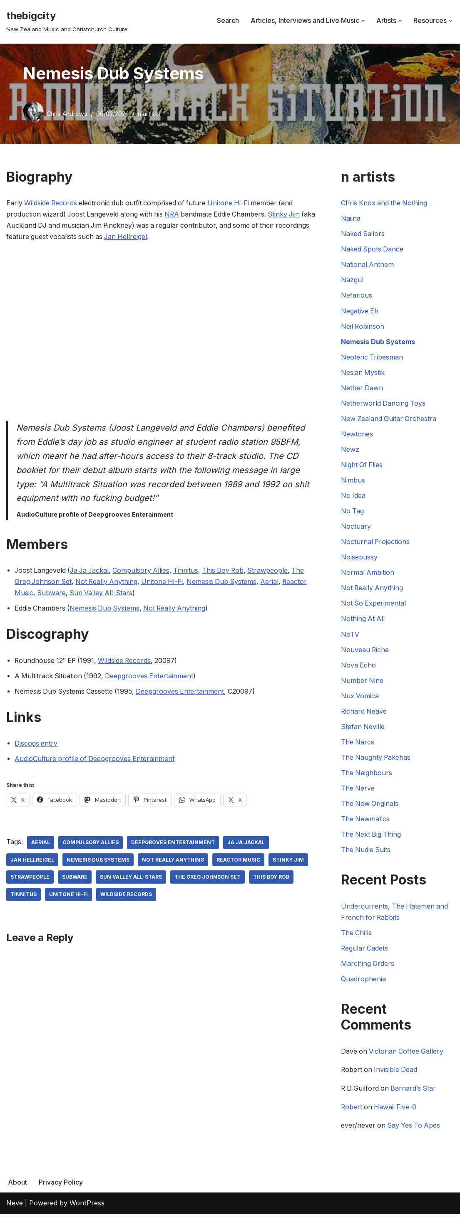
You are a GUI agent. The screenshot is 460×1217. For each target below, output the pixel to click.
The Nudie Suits (366, 852)
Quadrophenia (363, 982)
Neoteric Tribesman (372, 357)
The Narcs (358, 744)
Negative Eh (360, 311)
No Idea (353, 497)
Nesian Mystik (363, 373)
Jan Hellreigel (164, 237)
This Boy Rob (228, 571)
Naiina (351, 218)
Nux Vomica (360, 697)
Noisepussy (359, 558)
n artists (149, 113)
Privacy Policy (61, 1185)
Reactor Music (240, 861)
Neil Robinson (363, 327)
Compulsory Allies (145, 571)
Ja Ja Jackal (91, 571)
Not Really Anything (108, 582)
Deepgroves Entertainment (174, 843)
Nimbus (353, 481)
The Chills (356, 935)
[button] (363, 20)
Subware (51, 594)
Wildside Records (51, 203)
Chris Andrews (67, 113)
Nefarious (356, 295)
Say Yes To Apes (415, 1129)
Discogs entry (36, 744)
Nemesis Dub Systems (226, 582)
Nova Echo (358, 667)
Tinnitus (190, 571)
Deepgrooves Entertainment (151, 677)
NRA (175, 214)
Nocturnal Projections (375, 543)
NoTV (350, 636)
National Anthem (367, 265)
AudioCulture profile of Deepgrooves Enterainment (95, 760)
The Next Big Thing (371, 837)
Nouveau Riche (365, 651)
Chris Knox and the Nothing (385, 203)
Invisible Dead (397, 1073)
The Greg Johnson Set (208, 878)
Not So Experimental (374, 605)
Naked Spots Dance (372, 249)
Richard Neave (364, 713)
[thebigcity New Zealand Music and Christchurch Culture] (66, 20)
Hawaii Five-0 (396, 1110)
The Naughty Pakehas (376, 759)
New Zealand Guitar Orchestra (389, 419)
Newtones (357, 435)
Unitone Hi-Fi (232, 203)
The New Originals (370, 806)
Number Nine (362, 682)
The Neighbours (367, 775)
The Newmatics (365, 821)
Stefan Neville (363, 728)
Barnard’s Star (415, 1091)
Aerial (275, 582)
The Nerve (358, 790)
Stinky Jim (289, 214)
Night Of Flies (362, 466)
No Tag (352, 512)
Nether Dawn (362, 388)
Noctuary (356, 527)
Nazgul (352, 280)
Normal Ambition (368, 574)
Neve (14, 1206)
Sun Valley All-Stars (102, 594)
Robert (352, 1110)
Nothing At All (363, 620)
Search (228, 20)
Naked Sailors (363, 234)
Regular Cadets (365, 950)
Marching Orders (368, 966)
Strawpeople (274, 571)
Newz (350, 450)
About (17, 1185)
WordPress (87, 1206)
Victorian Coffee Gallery (407, 1054)
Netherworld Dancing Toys (383, 404)
